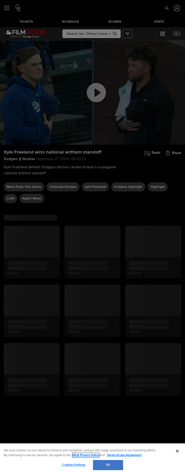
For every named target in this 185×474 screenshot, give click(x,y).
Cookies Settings (74, 465)
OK (108, 465)
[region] (92, 458)
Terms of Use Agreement (124, 455)
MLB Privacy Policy (86, 455)
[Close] (177, 451)
